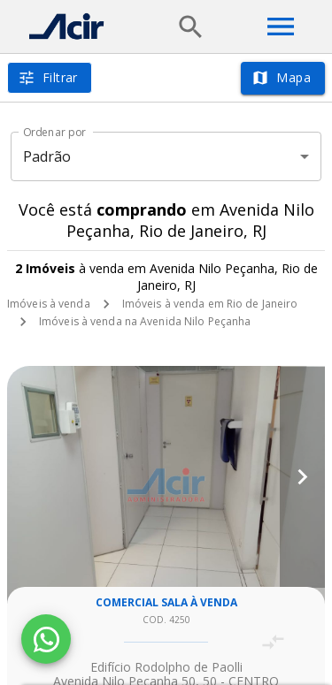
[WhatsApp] (46, 639)
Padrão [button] (47, 156)
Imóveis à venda (48, 303)
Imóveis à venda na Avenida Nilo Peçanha (145, 321)
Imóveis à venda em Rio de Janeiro (210, 303)
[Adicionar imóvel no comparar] (273, 642)
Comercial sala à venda (166, 602)
